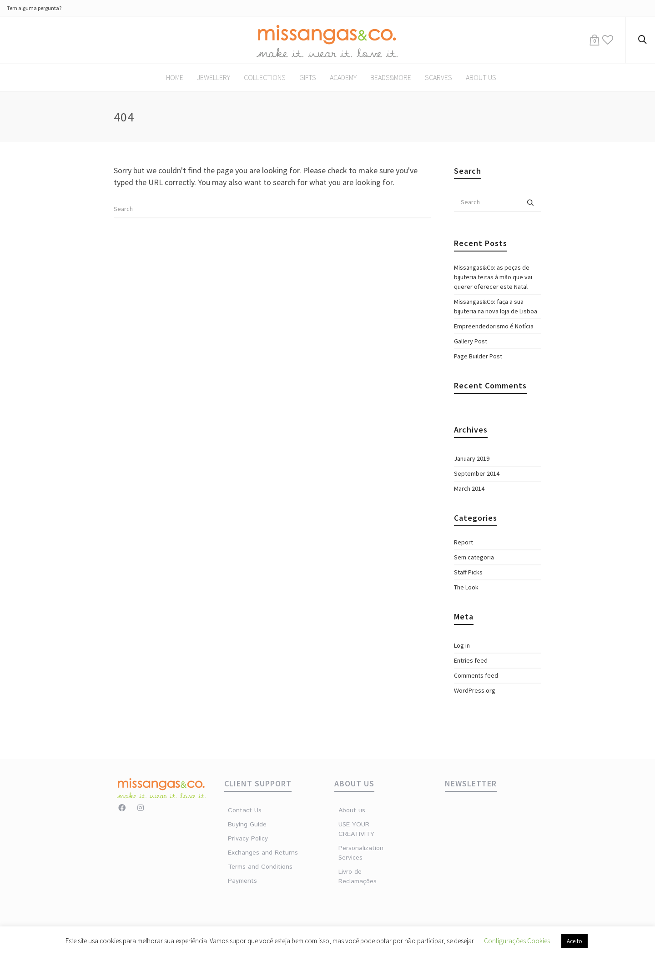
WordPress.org (474, 690)
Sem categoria (474, 557)
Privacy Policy (248, 838)
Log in (462, 645)
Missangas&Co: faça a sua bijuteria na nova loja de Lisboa (495, 306)
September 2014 (476, 473)
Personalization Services (360, 853)
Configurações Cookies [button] (517, 940)
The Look (466, 587)
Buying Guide (247, 824)
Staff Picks (468, 572)
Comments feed (476, 675)
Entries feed (471, 660)
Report (463, 542)
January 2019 (471, 458)
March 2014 (469, 488)
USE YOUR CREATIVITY (356, 829)
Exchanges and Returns (263, 852)
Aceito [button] (574, 941)
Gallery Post (470, 341)
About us (351, 810)
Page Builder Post (478, 356)
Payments (242, 881)
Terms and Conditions (260, 866)
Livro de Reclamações (357, 876)
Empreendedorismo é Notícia (494, 326)
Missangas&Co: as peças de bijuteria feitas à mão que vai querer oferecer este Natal (493, 277)
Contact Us (245, 810)
